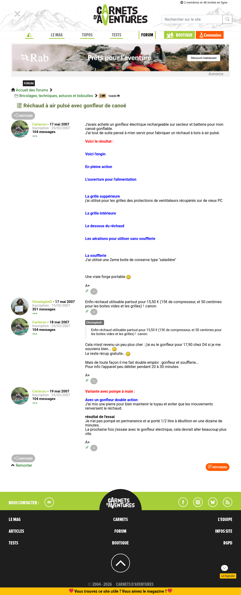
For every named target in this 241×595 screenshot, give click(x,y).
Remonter (24, 465)
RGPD (227, 543)
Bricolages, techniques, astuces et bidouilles (56, 96)
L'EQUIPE (225, 519)
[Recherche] (192, 19)
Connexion (212, 35)
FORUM (147, 35)
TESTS (116, 35)
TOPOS (87, 35)
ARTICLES (16, 531)
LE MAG (57, 35)
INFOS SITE (223, 531)
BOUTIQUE (184, 35)
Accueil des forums (32, 90)
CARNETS (120, 519)
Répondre (217, 467)
